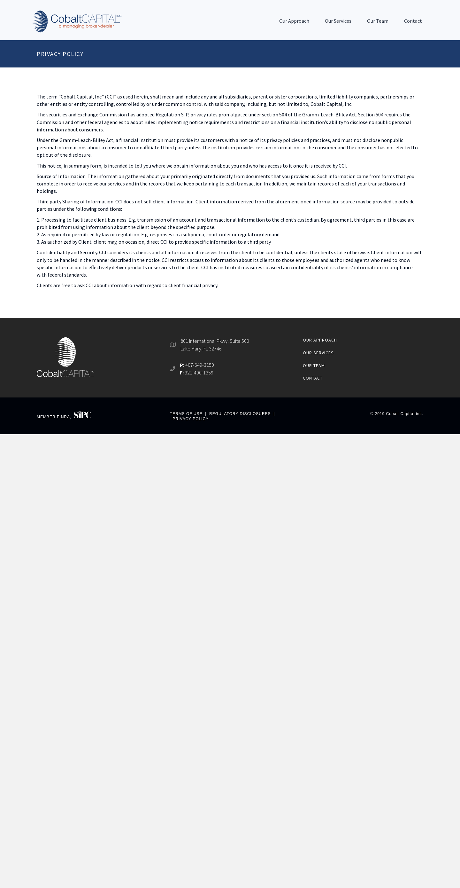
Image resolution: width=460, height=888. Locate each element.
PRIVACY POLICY (190, 419)
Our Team (377, 21)
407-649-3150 (199, 365)
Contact (413, 21)
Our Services (338, 21)
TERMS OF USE (186, 414)
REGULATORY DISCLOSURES (240, 414)
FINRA (63, 416)
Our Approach (294, 21)
